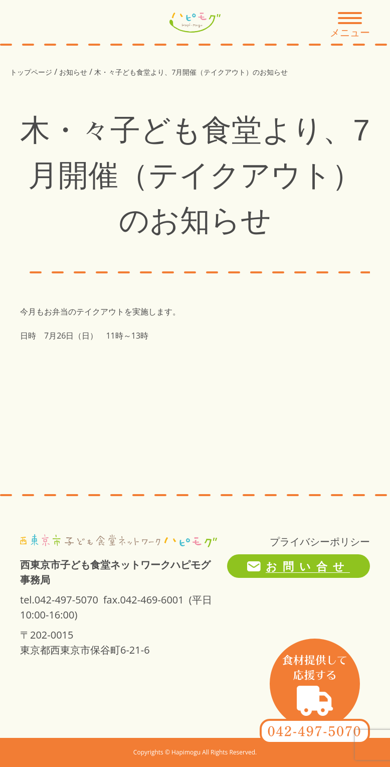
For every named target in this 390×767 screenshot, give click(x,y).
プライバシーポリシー (320, 541)
